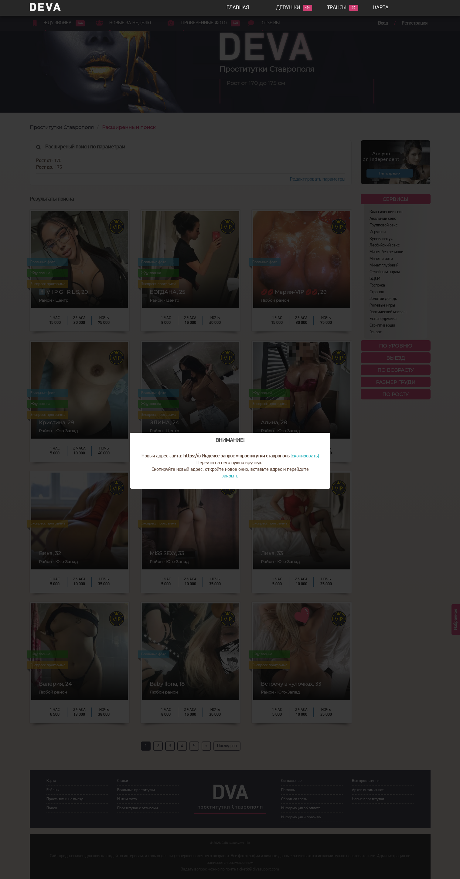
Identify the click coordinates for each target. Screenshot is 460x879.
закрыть (230, 476)
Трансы (336, 8)
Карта (381, 8)
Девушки (288, 8)
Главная (238, 8)
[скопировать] (305, 456)
